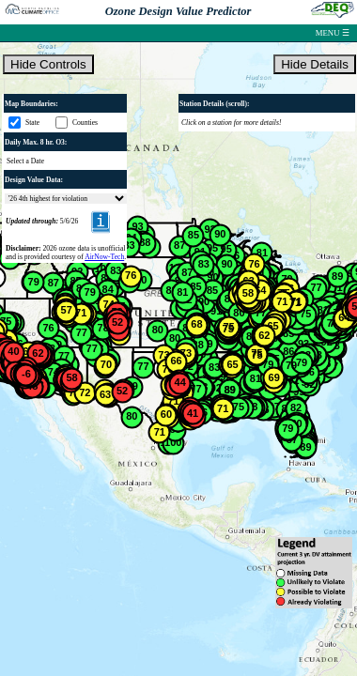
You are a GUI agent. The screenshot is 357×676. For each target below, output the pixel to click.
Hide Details (315, 64)
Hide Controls (48, 64)
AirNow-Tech (104, 257)
